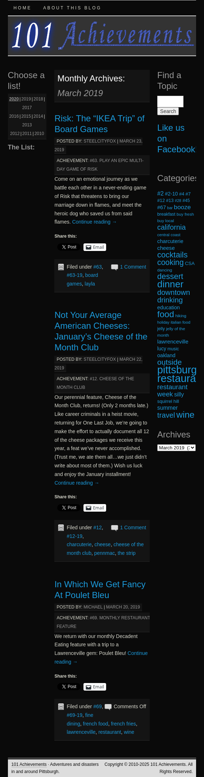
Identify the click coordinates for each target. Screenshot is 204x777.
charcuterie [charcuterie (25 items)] (170, 241)
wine (129, 732)
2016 (14, 116)
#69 (97, 706)
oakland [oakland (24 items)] (166, 355)
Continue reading (94, 222)
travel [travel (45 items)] (166, 415)
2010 (39, 133)
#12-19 (74, 536)
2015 (26, 116)
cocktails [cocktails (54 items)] (172, 254)
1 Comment (133, 267)
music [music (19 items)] (173, 348)
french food (95, 724)
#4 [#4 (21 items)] (182, 194)
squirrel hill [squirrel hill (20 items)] (168, 401)
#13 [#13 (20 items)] (170, 200)
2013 (27, 124)
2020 (14, 99)
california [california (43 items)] (171, 227)
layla (90, 284)
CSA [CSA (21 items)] (190, 263)
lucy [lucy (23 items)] (161, 348)
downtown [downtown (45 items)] (173, 292)
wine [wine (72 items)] (185, 414)
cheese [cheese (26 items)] (166, 248)
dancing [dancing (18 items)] (164, 270)
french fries (123, 724)
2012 (15, 133)
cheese (103, 544)
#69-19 (74, 715)
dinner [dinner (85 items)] (170, 284)
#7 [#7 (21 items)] (188, 194)
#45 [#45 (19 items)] (186, 200)
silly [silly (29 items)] (179, 394)
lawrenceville (81, 732)
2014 (38, 116)
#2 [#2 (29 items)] (160, 193)
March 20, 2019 (123, 607)
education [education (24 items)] (168, 307)
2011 (27, 133)
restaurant (109, 732)
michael (93, 607)
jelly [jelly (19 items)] (161, 328)
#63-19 (74, 275)
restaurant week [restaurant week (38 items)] (172, 390)
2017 (27, 107)
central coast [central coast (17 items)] (168, 235)
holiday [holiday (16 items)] (163, 322)
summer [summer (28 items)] (167, 408)
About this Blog (72, 7)
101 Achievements (29, 764)
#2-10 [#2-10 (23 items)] (171, 194)
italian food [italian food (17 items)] (180, 322)
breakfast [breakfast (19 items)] (166, 214)
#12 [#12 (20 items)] (161, 200)
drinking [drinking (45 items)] (170, 300)
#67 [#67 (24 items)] (161, 207)
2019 (26, 99)
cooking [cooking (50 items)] (170, 262)
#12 (97, 527)
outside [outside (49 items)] (169, 362)
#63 (97, 267)
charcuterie (79, 544)
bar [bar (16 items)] (170, 208)
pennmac (104, 553)
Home (23, 7)
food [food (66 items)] (165, 314)
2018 (38, 99)
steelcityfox (99, 141)
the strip (127, 553)
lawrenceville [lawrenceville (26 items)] (173, 341)
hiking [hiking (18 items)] (180, 315)
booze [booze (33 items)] (182, 207)
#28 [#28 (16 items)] (178, 200)
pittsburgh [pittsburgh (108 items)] (180, 370)
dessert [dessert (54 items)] (170, 276)
